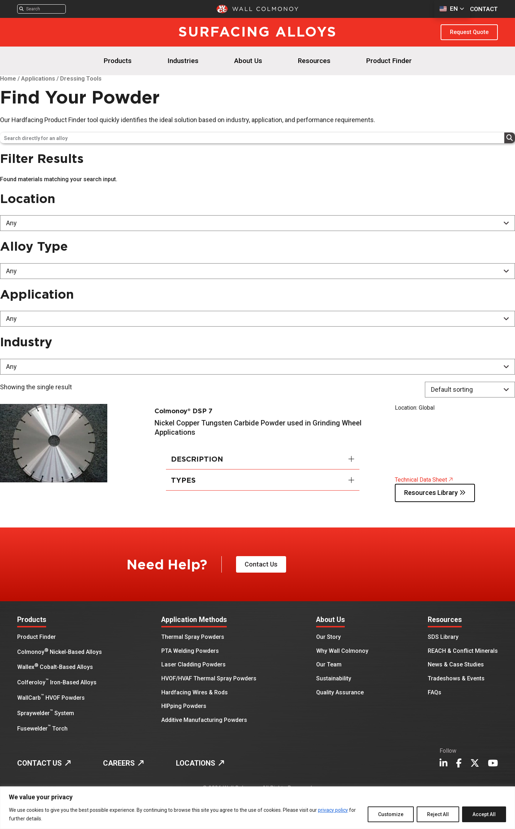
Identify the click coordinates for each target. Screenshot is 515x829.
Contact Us (263, 564)
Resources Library (438, 492)
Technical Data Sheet (424, 479)
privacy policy (333, 810)
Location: (406, 407)
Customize (390, 814)
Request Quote (469, 32)
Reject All (438, 814)
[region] (257, 807)
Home (8, 78)
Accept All (484, 814)
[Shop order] (470, 389)
